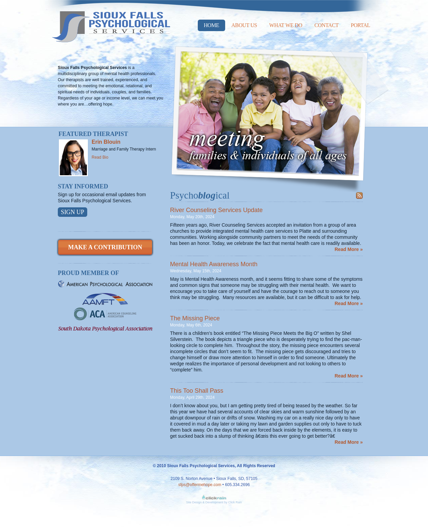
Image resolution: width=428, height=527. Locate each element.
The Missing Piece (195, 318)
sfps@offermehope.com (199, 484)
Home (211, 25)
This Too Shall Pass (196, 390)
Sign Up (72, 212)
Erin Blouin (106, 142)
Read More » (349, 249)
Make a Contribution (105, 247)
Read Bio (100, 157)
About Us (244, 25)
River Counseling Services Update (216, 210)
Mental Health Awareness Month (214, 264)
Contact (326, 25)
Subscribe (359, 195)
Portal (360, 25)
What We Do (285, 25)
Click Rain (235, 502)
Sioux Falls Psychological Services (111, 21)
